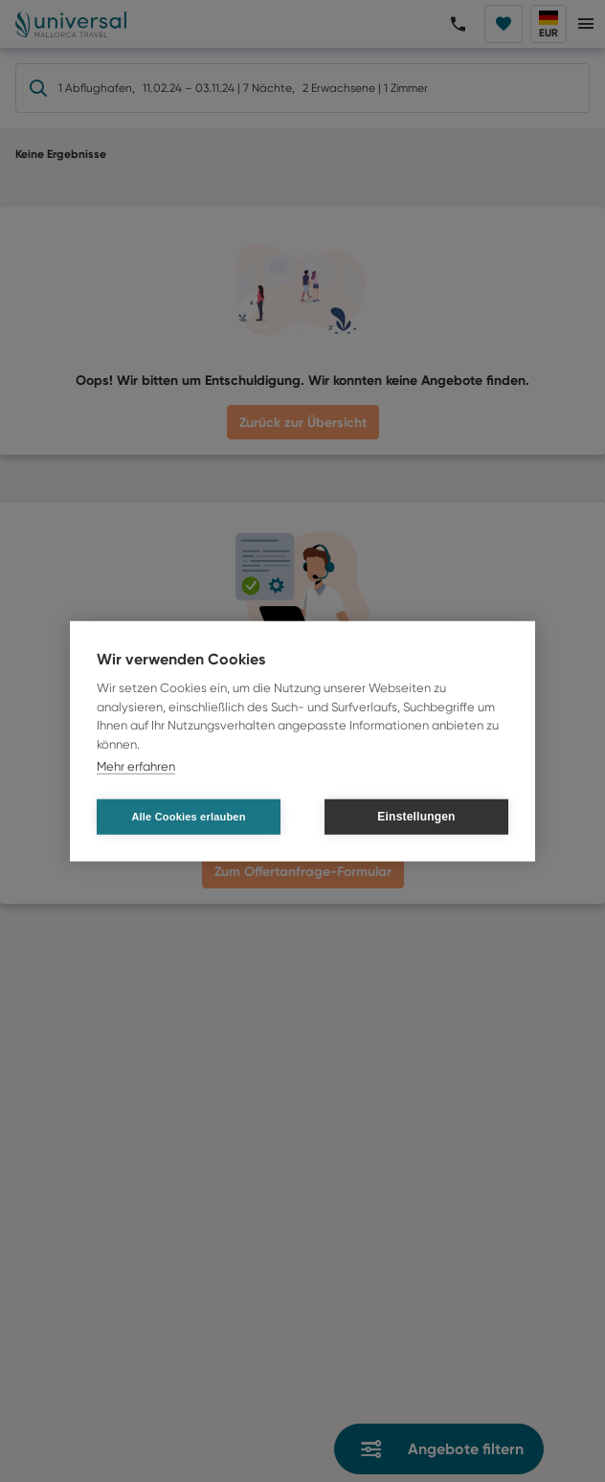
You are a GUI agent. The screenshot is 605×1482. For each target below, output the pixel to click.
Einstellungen (416, 816)
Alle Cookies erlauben (188, 815)
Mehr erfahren (136, 766)
